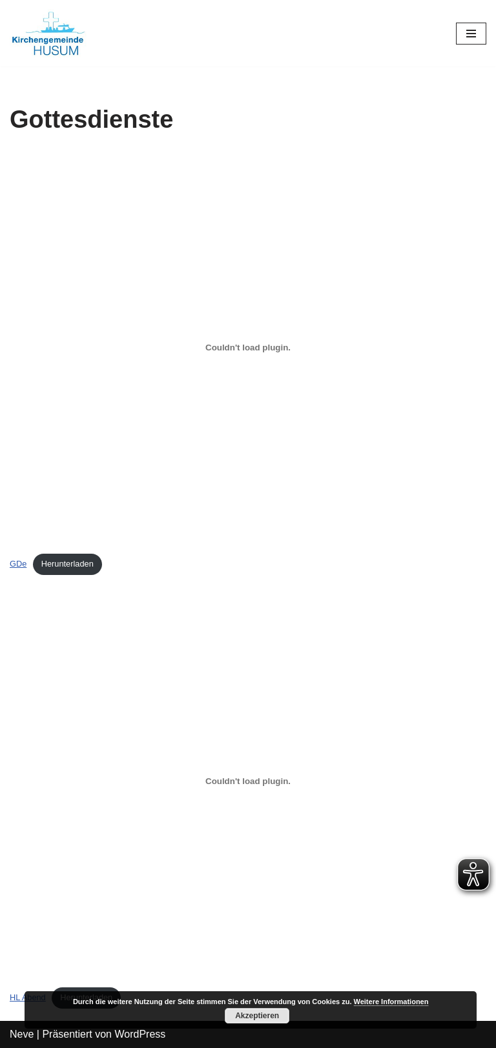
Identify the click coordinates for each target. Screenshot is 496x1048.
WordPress (139, 1034)
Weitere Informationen (391, 1001)
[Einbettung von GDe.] (248, 347)
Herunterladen (67, 564)
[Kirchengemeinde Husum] (48, 33)
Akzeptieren (257, 1015)
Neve (22, 1034)
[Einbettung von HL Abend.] (248, 780)
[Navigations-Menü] (471, 34)
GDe (18, 564)
